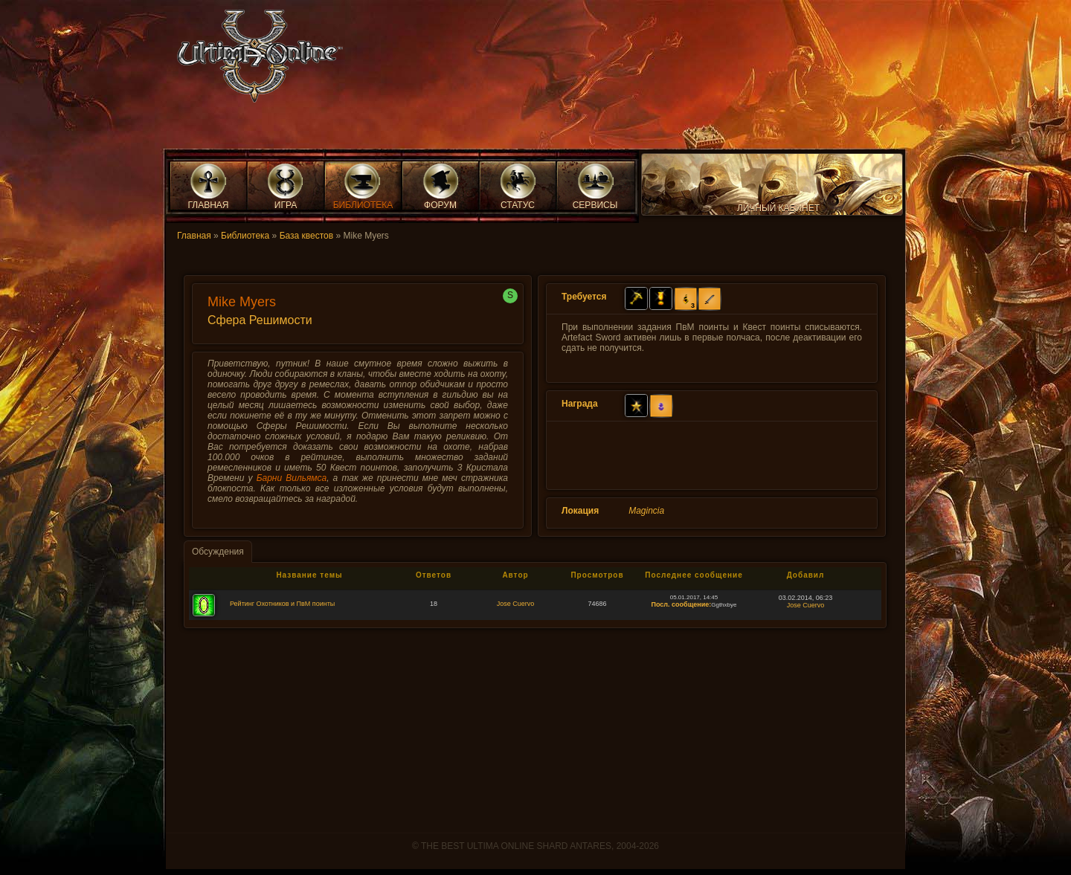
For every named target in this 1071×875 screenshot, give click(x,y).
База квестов (307, 235)
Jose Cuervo (516, 603)
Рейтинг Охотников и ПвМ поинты (282, 603)
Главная (194, 235)
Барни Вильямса (292, 478)
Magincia (646, 511)
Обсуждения (218, 551)
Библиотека (245, 235)
